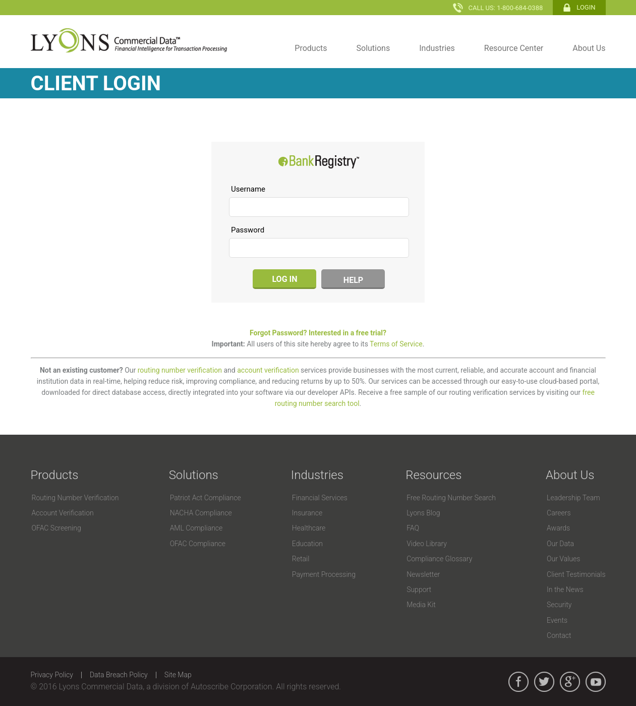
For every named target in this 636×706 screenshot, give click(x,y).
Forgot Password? (278, 333)
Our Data (560, 544)
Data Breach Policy (119, 675)
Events (557, 620)
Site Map (178, 675)
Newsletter (423, 574)
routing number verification (180, 370)
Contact (559, 635)
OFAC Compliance (197, 544)
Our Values (563, 559)
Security (559, 605)
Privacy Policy (52, 675)
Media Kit (421, 605)
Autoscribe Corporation (231, 686)
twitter (544, 682)
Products (311, 48)
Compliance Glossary (439, 559)
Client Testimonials (576, 574)
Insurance (307, 513)
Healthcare (309, 528)
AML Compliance (196, 528)
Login (585, 7)
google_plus (570, 682)
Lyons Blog (423, 513)
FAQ (413, 528)
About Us (588, 48)
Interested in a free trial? (347, 333)
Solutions (373, 48)
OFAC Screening (56, 528)
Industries (437, 48)
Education (307, 544)
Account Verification (63, 513)
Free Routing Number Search (451, 498)
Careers (558, 513)
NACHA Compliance (201, 513)
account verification (268, 370)
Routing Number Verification (75, 498)
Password (247, 229)
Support (419, 589)
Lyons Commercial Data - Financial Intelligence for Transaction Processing (129, 40)
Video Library (427, 544)
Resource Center (514, 48)
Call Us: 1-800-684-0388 (505, 8)
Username (248, 189)
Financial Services (320, 498)
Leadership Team (573, 498)
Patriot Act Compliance (205, 498)
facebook (518, 682)
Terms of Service (396, 344)
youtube (596, 682)
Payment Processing (324, 574)
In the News (565, 589)
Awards (558, 528)
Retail (300, 559)
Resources (433, 475)
